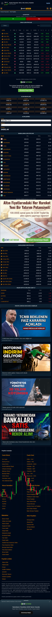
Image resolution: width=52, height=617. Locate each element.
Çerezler (4, 572)
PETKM (4, 501)
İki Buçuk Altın (30, 520)
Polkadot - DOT (31, 468)
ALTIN (2, 119)
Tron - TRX (30, 473)
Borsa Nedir (5, 552)
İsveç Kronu (5, 464)
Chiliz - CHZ (30, 459)
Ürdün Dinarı (5, 476)
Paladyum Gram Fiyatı (33, 496)
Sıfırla (4, 25)
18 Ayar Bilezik (31, 527)
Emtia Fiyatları (30, 489)
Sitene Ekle (5, 562)
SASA (3, 508)
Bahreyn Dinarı (6, 471)
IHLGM (4, 496)
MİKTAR (3, 123)
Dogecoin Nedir (6, 526)
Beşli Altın (29, 529)
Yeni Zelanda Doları (7, 480)
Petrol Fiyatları (30, 499)
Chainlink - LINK (31, 471)
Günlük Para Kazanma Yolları (10, 542)
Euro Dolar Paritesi (32, 508)
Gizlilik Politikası (6, 569)
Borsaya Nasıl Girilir (7, 547)
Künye (4, 567)
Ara (38, 25)
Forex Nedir (5, 528)
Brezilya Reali (5, 473)
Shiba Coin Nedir (6, 521)
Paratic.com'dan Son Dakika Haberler (26, 306)
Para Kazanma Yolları (8, 545)
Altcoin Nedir (5, 523)
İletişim (4, 579)
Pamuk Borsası (31, 504)
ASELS (4, 499)
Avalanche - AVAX (31, 464)
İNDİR (48, 3)
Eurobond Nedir (6, 535)
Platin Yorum (30, 492)
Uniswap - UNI (30, 466)
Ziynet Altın (30, 522)
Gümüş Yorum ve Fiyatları (34, 506)
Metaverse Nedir (6, 533)
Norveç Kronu (5, 461)
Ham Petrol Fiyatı (31, 501)
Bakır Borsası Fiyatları (33, 511)
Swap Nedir (5, 530)
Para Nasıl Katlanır (7, 549)
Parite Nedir (5, 540)
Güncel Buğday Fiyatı (32, 494)
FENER (4, 492)
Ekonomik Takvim (6, 574)
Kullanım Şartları (6, 576)
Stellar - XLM (30, 478)
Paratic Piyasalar (5, 11)
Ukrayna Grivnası (6, 468)
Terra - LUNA (30, 480)
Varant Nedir (5, 554)
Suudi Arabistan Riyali (8, 466)
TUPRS (4, 504)
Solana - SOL (30, 461)
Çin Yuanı (4, 459)
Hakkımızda (5, 564)
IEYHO (4, 494)
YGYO (4, 506)
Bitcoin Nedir (5, 518)
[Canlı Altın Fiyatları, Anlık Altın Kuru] (26, 8)
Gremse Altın (30, 524)
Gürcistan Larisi (6, 478)
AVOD (3, 489)
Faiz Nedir (5, 538)
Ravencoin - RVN (31, 476)
